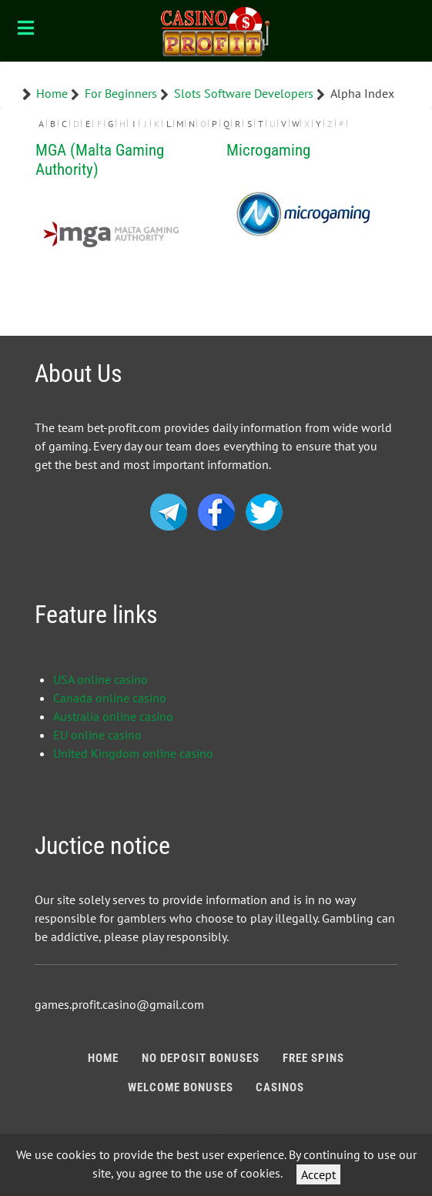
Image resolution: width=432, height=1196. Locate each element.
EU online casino (97, 734)
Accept (318, 1174)
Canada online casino (109, 697)
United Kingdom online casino (133, 753)
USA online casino (100, 679)
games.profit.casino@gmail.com (119, 1004)
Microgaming (268, 149)
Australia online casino (113, 716)
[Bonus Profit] (216, 31)
